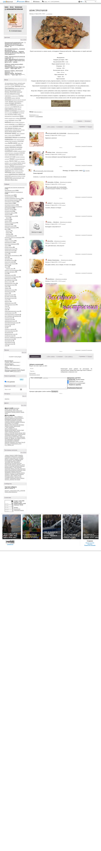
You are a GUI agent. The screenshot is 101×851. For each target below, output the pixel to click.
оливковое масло (8, 129)
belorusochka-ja (19, 418)
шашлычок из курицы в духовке (18, 176)
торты (19, 163)
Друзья (11, 7)
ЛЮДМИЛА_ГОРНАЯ (10, 473)
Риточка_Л (7, 443)
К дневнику (60, 126)
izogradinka (19, 420)
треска (23, 163)
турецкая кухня (9, 319)
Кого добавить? (18, 416)
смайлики (45, 377)
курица (23, 118)
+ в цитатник (49, 13)
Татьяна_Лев (17, 477)
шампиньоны (13, 174)
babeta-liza (12, 418)
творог (12, 159)
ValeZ (22, 430)
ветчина (7, 93)
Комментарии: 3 (16, 362)
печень (19, 131)
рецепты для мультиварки (12, 270)
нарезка (10, 126)
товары (7, 288)
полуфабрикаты (10, 236)
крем (21, 116)
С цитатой (83, 146)
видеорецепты (9, 242)
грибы (20, 96)
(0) (25, 42)
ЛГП (6, 439)
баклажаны (9, 88)
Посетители (17, 509)
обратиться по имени (73, 133)
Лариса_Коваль (21, 438)
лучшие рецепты (9, 196)
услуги (6, 308)
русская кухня (8, 211)
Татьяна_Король (15, 412)
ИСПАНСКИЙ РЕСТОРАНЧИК (5, 9)
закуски (7, 265)
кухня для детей (9, 262)
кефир (7, 111)
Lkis (6, 423)
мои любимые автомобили (12, 316)
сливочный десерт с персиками (12, 153)
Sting (6, 367)
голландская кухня (10, 313)
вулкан (17, 93)
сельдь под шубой (15, 149)
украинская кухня (9, 250)
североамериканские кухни (12, 311)
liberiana (12, 422)
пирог (14, 133)
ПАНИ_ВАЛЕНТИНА (10, 409)
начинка (15, 126)
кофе (15, 114)
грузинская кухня (9, 252)
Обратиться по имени (59, 176)
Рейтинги (37, 1)
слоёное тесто (9, 268)
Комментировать (35, 126)
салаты (19, 145)
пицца (14, 137)
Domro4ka (14, 419)
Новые (90, 126)
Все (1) (24, 396)
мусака (16, 124)
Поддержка (79, 2)
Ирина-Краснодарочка (11, 470)
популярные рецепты (10, 201)
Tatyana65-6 (16, 462)
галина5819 (8, 435)
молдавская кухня (9, 285)
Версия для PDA (90, 542)
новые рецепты (9, 203)
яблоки (7, 180)
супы (6, 306)
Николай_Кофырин (10, 442)
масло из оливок (15, 122)
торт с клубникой (13, 163)
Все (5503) (23, 452)
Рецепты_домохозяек (10, 490)
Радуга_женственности (11, 492)
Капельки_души (21, 470)
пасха (10, 131)
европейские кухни (10, 190)
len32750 (19, 463)
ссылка (63, 135)
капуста (16, 107)
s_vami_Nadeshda (9, 427)
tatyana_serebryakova (10, 430)
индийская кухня (9, 336)
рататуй (18, 139)
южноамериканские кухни (12, 322)
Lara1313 (7, 458)
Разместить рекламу (89, 545)
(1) (12, 72)
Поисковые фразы (19, 510)
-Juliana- (7, 455)
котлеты (10, 114)
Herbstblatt (13, 420)
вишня (12, 94)
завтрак (18, 98)
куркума (6, 120)
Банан (9, 86)
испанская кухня (9, 195)
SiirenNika (50, 241)
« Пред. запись (51, 126)
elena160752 (8, 463)
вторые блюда (8, 247)
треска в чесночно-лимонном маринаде (13, 164)
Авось (45, 1)
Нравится (80, 121)
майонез (8, 122)
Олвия (15, 475)
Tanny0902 (7, 462)
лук (19, 120)
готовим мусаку (14, 96)
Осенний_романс (9, 477)
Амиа (24, 433)
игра (6, 273)
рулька (6, 143)
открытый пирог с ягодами (19, 129)
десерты (7, 214)
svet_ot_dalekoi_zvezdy (11, 429)
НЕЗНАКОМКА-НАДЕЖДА (12, 441)
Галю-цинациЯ (18, 467)
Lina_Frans (13, 458)
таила (6, 413)
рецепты (7, 399)
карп (20, 106)
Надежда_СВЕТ (9, 475)
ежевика (13, 98)
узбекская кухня (9, 344)
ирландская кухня (9, 290)
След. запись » (69, 126)
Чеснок (17, 86)
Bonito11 (11, 455)
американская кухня (10, 334)
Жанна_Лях (14, 468)
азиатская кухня (9, 226)
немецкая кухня (9, 278)
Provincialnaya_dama (10, 411)
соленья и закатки (9, 329)
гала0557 (7, 478)
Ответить (77, 146)
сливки (15, 151)
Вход (28, 1)
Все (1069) (23, 39)
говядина (8, 96)
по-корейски (21, 137)
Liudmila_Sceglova (20, 422)
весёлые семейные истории (12, 337)
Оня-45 (23, 442)
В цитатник (89, 146)
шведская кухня (9, 295)
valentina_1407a (20, 464)
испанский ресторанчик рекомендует (15, 187)
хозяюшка (7, 224)
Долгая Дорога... (9, 364)
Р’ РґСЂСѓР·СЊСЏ (16, 31)
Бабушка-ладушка (9, 434)
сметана (12, 155)
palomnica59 (17, 426)
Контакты (90, 544)
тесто (11, 161)
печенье (8, 133)
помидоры (9, 139)
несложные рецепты (10, 205)
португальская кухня (10, 331)
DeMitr (16, 455)
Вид (81, 2)
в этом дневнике (10, 381)
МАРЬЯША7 (10, 439)
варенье (19, 92)
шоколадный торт (18, 178)
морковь (12, 124)
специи (7, 157)
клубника (13, 111)
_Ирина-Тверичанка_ (53, 260)
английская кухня (9, 260)
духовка (8, 98)
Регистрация (21, 1)
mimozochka (15, 425)
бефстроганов (38, 112)
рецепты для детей (10, 263)
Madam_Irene (8, 425)
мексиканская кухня (10, 283)
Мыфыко (21, 474)
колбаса (15, 112)
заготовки (7, 258)
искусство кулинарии (10, 244)
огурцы (15, 128)
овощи (9, 128)
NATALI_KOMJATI (9, 459)
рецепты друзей (9, 209)
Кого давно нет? (9, 416)
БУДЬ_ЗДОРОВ (21, 490)
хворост (13, 170)
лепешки (11, 120)
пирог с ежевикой (21, 133)
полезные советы (9, 213)
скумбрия (9, 151)
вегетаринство (8, 340)
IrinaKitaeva (8, 412)
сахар (7, 147)
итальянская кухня (10, 216)
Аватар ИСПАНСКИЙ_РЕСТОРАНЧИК (15, 20)
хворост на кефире (19, 170)
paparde (14, 464)
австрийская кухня (10, 280)
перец (15, 131)
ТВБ (17, 409)
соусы (21, 154)
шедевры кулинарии (10, 227)
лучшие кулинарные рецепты (13, 198)
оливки (19, 128)
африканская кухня (10, 321)
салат (15, 143)
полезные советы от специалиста (14, 192)
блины (7, 92)
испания (7, 105)
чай (6, 327)
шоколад (8, 178)
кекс (15, 109)
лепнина (16, 120)
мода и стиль (8, 281)
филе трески (11, 167)
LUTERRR (15, 423)
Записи (6, 7)
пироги (17, 135)
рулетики (21, 141)
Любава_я (7, 474)
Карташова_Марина (10, 471)
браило (17, 434)
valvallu (22, 412)
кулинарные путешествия (11, 276)
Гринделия (7, 468)
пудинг (14, 139)
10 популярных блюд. (11, 83)
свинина (12, 147)
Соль (12, 86)
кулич (6, 118)
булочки (13, 92)
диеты (6, 254)
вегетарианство (9, 342)
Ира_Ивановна (21, 437)
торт (16, 161)
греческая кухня (9, 275)
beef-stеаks (7, 84)
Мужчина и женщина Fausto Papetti (15, 370)
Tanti (12, 462)
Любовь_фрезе (15, 474)
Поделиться (87, 121)
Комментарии (18, 7)
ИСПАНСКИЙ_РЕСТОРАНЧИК (56, 133)
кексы (19, 109)
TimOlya (18, 430)
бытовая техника (9, 296)
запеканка (8, 99)
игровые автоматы (15, 103)
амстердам (23, 86)
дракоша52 (19, 411)
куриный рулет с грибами (14, 118)
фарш (12, 166)
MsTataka (21, 425)
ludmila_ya (10, 423)
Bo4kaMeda (8, 419)
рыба (10, 143)
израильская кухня (10, 249)
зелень (11, 101)
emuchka (19, 419)
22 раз (37, 115)
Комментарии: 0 (16, 368)
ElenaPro (20, 455)
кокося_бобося (20, 478)
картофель (9, 109)
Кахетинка (16, 408)
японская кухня (9, 291)
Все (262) (23, 405)
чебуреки (8, 172)
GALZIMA (7, 420)
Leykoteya (7, 422)
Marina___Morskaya (53, 222)
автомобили (8, 332)
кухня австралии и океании (12, 314)
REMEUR (18, 460)
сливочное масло (21, 151)
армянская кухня (9, 303)
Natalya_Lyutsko (9, 426)
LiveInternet (8, 2)
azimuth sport (21, 83)
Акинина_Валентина (14, 431)
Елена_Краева (9, 437)
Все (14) (24, 352)
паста (6, 131)
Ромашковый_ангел (16, 443)
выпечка (7, 219)
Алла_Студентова (9, 433)
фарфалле (7, 166)
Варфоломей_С (9, 467)
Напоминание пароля (34, 374)
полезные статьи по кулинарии (13, 237)
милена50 (16, 439)
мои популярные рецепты (12, 200)
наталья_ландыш (9, 479)
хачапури (8, 170)
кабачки (13, 105)
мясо (20, 124)
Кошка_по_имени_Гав (11, 438)
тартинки (18, 156)
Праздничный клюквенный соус (14, 42)
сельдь (7, 149)
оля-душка (18, 442)
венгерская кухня (9, 339)
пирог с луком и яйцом (10, 135)
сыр (13, 157)
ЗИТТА (15, 437)
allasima (7, 418)
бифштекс (17, 88)
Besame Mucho (9, 360)
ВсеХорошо (22, 434)
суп (10, 157)
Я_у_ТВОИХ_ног (9, 445)
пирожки (8, 137)
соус (17, 155)
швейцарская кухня (10, 304)
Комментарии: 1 (16, 365)
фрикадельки (18, 169)
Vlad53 (6, 431)
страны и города (9, 240)
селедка (19, 147)
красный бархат (15, 116)
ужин (6, 345)
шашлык (21, 174)
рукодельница (8, 317)
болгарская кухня (9, 298)
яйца (12, 180)
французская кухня (10, 222)
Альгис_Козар (18, 433)
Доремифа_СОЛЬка (16, 435)
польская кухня (9, 324)
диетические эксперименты (12, 255)
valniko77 (50, 203)
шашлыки (8, 176)
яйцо (15, 180)
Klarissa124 (14, 456)
